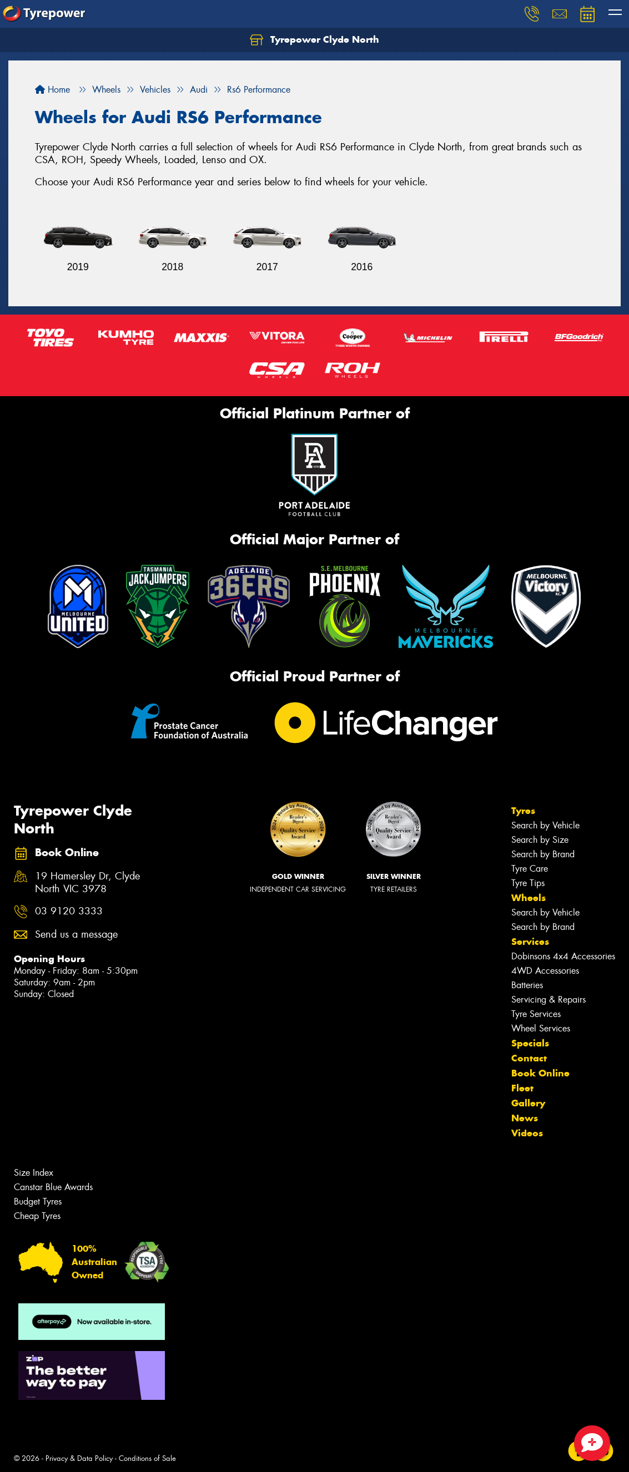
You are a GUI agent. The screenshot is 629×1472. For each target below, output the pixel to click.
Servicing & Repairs (548, 999)
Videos (527, 1133)
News (524, 1118)
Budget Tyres (38, 1201)
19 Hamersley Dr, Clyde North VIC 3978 (87, 883)
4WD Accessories (545, 971)
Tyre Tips (528, 883)
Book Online (540, 1073)
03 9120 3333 (69, 911)
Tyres (523, 811)
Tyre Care (529, 868)
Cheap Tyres (37, 1216)
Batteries (527, 985)
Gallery (528, 1103)
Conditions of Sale (147, 1458)
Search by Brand (543, 854)
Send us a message (76, 934)
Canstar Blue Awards (53, 1187)
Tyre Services (536, 1014)
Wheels (528, 898)
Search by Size (539, 840)
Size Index (33, 1172)
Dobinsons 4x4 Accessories (563, 956)
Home (52, 89)
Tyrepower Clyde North (314, 40)
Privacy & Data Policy (79, 1458)
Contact (529, 1058)
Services (530, 941)
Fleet (522, 1088)
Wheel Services (540, 1028)
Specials (530, 1043)
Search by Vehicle (545, 825)
